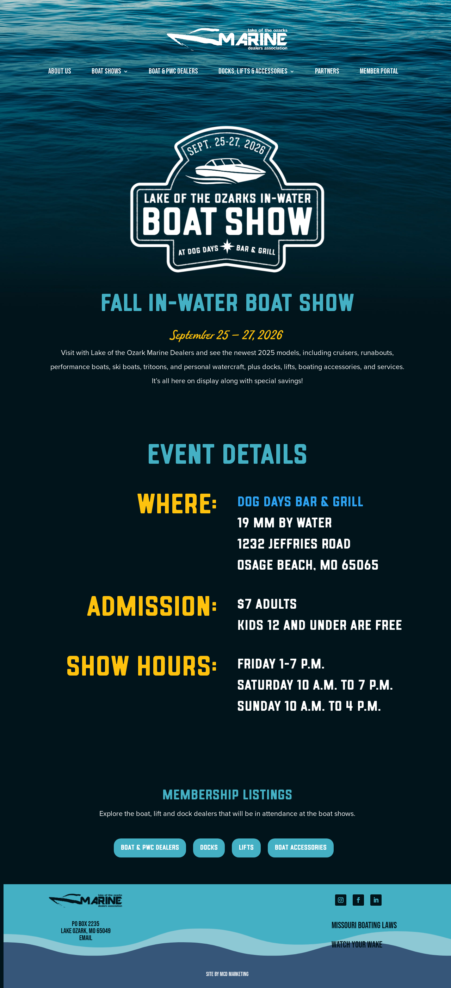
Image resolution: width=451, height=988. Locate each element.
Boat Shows (106, 72)
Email (85, 938)
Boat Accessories (301, 848)
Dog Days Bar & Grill (300, 502)
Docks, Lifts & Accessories (253, 72)
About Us (59, 72)
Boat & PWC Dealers (173, 72)
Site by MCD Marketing (227, 974)
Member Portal (379, 72)
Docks (209, 848)
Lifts (246, 848)
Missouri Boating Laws (364, 925)
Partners (327, 72)
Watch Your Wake (357, 944)
